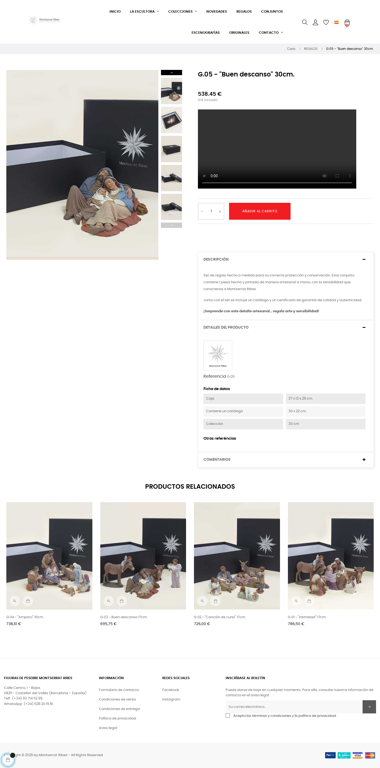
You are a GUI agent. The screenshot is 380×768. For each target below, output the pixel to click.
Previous (171, 225)
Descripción (216, 259)
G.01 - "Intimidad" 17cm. (307, 617)
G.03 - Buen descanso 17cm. (124, 617)
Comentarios (217, 460)
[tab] (285, 259)
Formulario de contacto (119, 690)
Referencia (214, 376)
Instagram (171, 699)
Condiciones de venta (117, 699)
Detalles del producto (226, 327)
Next (171, 72)
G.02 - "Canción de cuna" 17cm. (220, 617)
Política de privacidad (117, 718)
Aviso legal (108, 728)
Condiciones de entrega (119, 709)
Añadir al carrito (259, 211)
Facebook (170, 690)
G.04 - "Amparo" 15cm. (25, 617)
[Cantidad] (211, 211)
